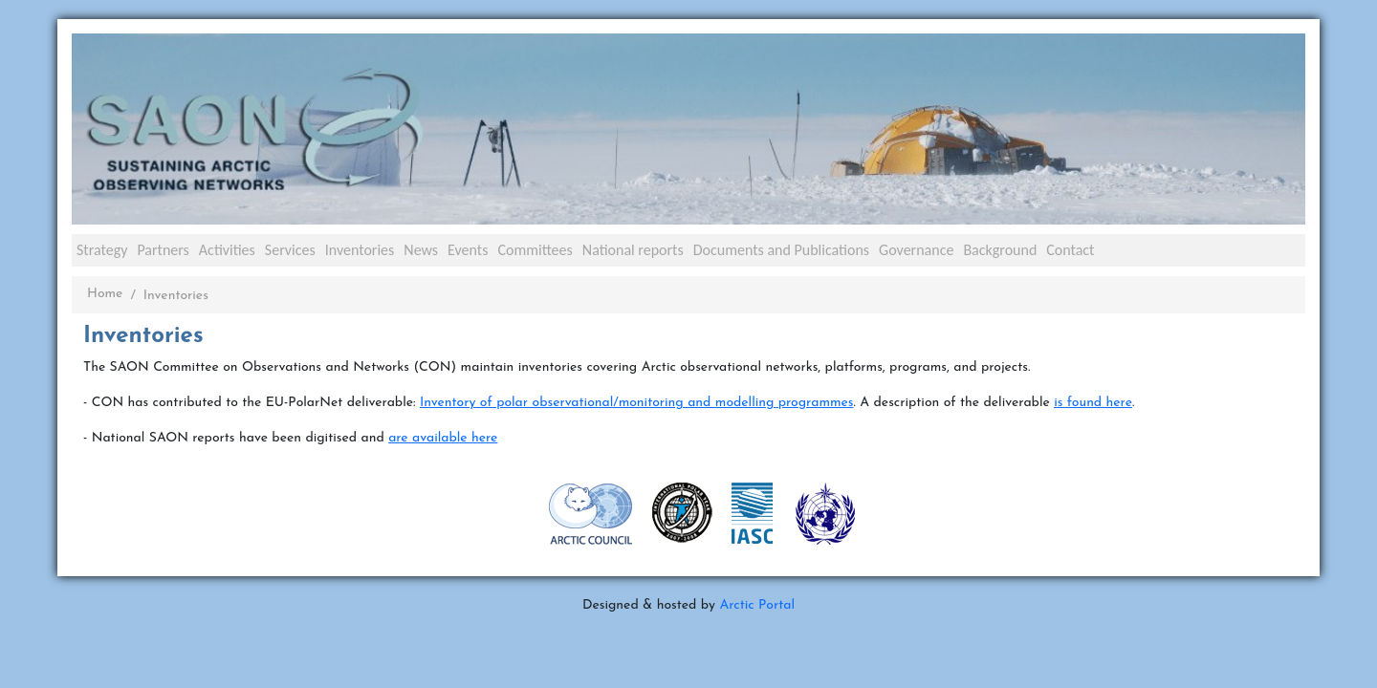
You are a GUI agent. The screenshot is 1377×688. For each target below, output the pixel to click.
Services (290, 250)
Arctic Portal (757, 605)
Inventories (360, 250)
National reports (633, 250)
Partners (162, 250)
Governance (916, 250)
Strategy (101, 250)
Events (468, 250)
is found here (1093, 403)
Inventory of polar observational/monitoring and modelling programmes (637, 403)
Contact (1070, 250)
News (421, 250)
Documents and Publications (781, 250)
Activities (227, 250)
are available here (442, 438)
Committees (534, 250)
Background (1000, 250)
